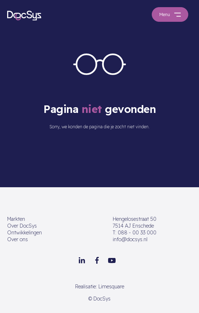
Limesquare (111, 286)
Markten (16, 219)
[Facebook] (97, 260)
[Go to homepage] (24, 15)
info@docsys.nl (130, 239)
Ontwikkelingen (24, 232)
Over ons (17, 239)
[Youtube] (112, 260)
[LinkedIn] (82, 260)
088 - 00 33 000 (134, 232)
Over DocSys (22, 226)
